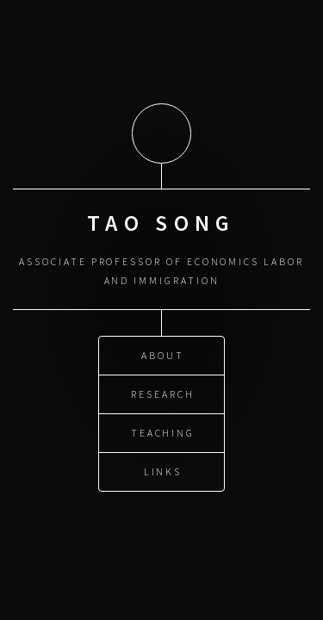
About (162, 353)
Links (163, 469)
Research (162, 392)
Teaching (163, 431)
